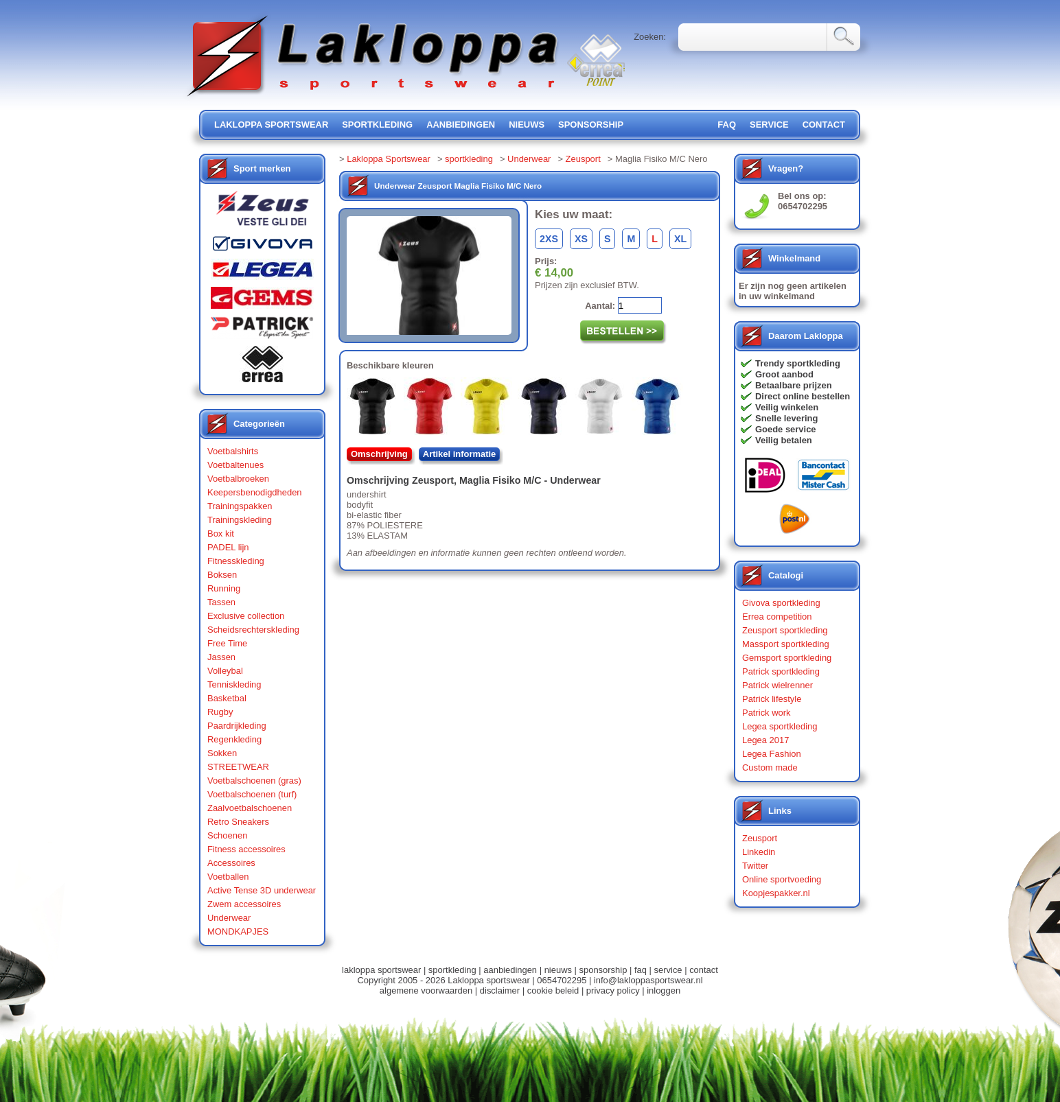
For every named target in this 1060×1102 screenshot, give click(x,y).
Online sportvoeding (781, 879)
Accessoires (231, 863)
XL (680, 238)
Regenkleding (234, 739)
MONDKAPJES (237, 931)
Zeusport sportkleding (785, 630)
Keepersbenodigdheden (254, 492)
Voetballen (228, 876)
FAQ (726, 124)
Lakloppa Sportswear (388, 159)
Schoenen (227, 835)
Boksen (222, 575)
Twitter (755, 865)
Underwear (229, 918)
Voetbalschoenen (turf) (252, 794)
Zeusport (583, 159)
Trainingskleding (239, 520)
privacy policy (613, 990)
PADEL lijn (228, 547)
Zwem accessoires (244, 904)
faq (640, 970)
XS (581, 238)
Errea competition (777, 616)
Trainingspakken (240, 506)
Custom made (770, 767)
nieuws (526, 124)
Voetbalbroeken (238, 478)
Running (223, 588)
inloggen (663, 990)
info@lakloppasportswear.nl (648, 980)
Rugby (220, 712)
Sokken (222, 753)
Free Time (227, 643)
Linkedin (758, 852)
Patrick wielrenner (777, 685)
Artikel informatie (459, 454)
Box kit (220, 533)
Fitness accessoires (246, 849)
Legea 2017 (765, 740)
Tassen (221, 602)
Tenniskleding (234, 684)
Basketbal (226, 698)
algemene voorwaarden (426, 990)
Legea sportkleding (779, 726)
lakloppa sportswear (271, 124)
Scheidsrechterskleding (253, 629)
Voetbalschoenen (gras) (254, 780)
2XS (549, 238)
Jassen (221, 657)
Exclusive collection (245, 616)
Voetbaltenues (235, 465)
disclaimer (500, 990)
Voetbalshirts (232, 451)
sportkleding (377, 124)
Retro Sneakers (238, 822)
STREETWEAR (238, 767)
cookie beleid (553, 990)
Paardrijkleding (236, 725)
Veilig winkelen (786, 407)
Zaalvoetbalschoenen (249, 808)
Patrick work (766, 712)
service (769, 124)
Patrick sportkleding (781, 671)
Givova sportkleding (781, 603)
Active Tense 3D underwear (261, 890)
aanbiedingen (460, 124)
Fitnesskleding (235, 561)
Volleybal (225, 671)
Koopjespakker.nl (776, 893)
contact (824, 124)
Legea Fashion (771, 754)
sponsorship (590, 124)
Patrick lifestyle (771, 699)
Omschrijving (379, 454)
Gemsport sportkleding (786, 658)
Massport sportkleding (785, 644)
